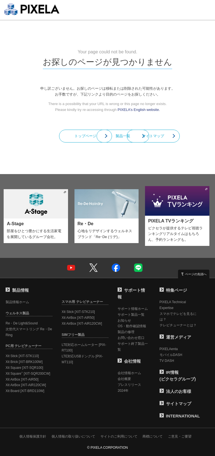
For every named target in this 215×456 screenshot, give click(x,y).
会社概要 (124, 379)
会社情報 (129, 361)
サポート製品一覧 (131, 315)
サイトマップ (169, 136)
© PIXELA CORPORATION (107, 448)
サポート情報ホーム (133, 309)
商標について (152, 436)
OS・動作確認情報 (132, 326)
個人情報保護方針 (32, 436)
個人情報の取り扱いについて (73, 436)
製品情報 (17, 290)
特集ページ (173, 290)
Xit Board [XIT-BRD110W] (25, 391)
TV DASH (167, 361)
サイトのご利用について (119, 436)
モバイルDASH (171, 355)
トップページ (46, 136)
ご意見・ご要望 (179, 436)
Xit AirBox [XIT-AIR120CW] (26, 385)
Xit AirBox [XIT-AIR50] (22, 379)
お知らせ (124, 320)
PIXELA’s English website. (139, 110)
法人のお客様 (175, 391)
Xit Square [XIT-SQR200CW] (28, 374)
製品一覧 (107, 136)
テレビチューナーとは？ (178, 325)
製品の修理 (126, 332)
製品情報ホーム (17, 302)
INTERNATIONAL (180, 416)
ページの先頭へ (196, 274)
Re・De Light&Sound (22, 323)
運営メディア (175, 337)
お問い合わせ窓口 (131, 338)
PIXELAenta (169, 349)
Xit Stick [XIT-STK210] (78, 312)
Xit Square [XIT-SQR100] (24, 368)
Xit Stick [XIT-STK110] (22, 356)
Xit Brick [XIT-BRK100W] (24, 362)
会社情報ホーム (129, 373)
